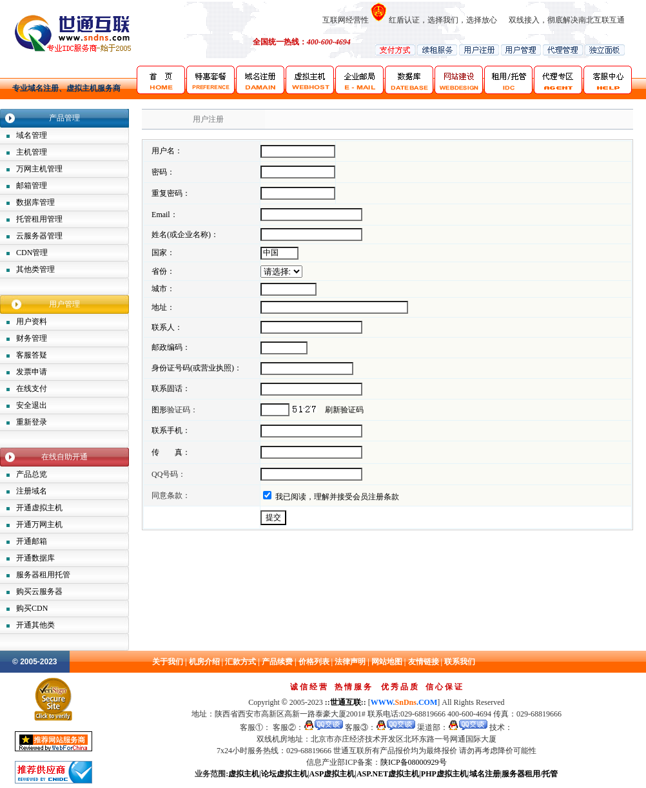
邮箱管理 (31, 185)
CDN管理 (32, 252)
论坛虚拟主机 (284, 773)
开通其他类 (35, 624)
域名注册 (484, 773)
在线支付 (31, 388)
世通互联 (345, 702)
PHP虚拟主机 (444, 773)
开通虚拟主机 (39, 507)
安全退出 (31, 405)
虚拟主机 (243, 773)
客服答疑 (31, 355)
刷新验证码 (344, 409)
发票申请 (31, 371)
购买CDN (32, 608)
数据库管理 (35, 202)
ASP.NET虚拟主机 (388, 773)
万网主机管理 (39, 168)
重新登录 (31, 422)
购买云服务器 (39, 591)
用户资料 (31, 321)
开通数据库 (35, 557)
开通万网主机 (39, 524)
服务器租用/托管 (530, 773)
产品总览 (31, 474)
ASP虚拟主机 (332, 773)
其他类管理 (35, 269)
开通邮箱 (31, 541)
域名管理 (31, 135)
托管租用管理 (39, 219)
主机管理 (31, 152)
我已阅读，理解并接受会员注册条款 (337, 496)
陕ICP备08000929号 (413, 762)
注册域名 (31, 490)
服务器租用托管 (43, 574)
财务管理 (31, 338)
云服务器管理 (39, 235)
